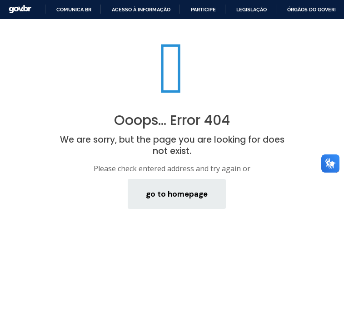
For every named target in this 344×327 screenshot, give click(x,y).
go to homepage (177, 194)
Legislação (251, 9)
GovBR (20, 9)
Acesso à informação (141, 9)
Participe (203, 9)
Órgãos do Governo (314, 9)
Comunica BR (73, 9)
